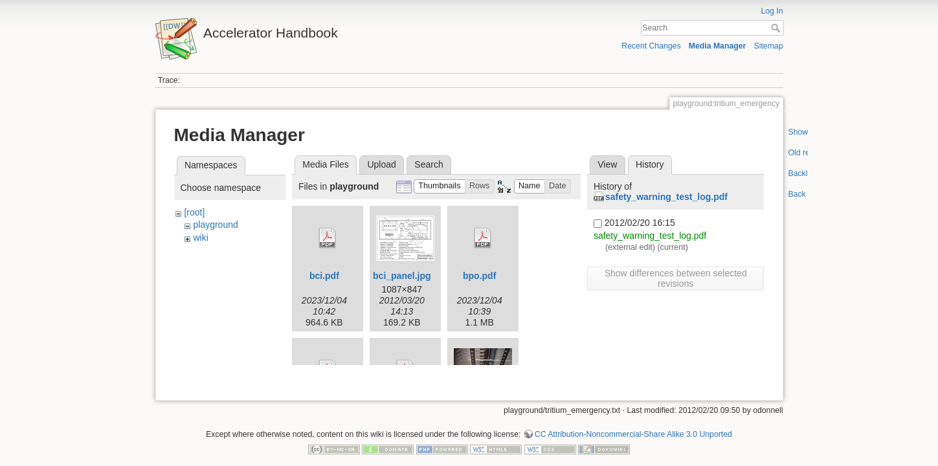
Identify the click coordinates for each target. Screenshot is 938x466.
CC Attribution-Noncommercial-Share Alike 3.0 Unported (633, 423)
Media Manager (717, 45)
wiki (200, 237)
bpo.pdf (479, 276)
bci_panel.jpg (401, 276)
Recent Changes (650, 45)
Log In (772, 11)
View (607, 164)
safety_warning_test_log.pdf (666, 197)
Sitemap (768, 45)
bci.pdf (324, 276)
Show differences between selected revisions (676, 278)
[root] (194, 212)
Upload (381, 164)
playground (215, 224)
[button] (439, 186)
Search (777, 27)
